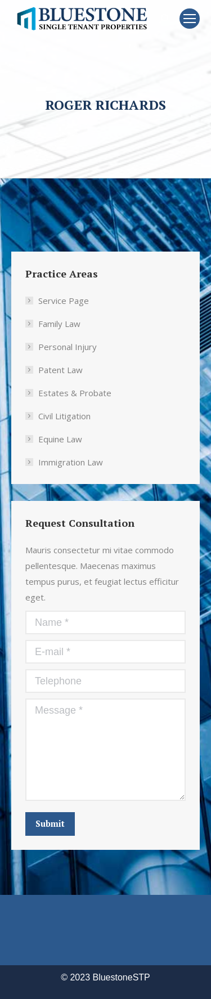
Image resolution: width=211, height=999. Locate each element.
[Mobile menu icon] (189, 18)
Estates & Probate (74, 392)
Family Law (59, 323)
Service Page (63, 300)
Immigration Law (70, 462)
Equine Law (60, 439)
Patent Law (60, 369)
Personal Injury (67, 346)
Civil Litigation (64, 416)
